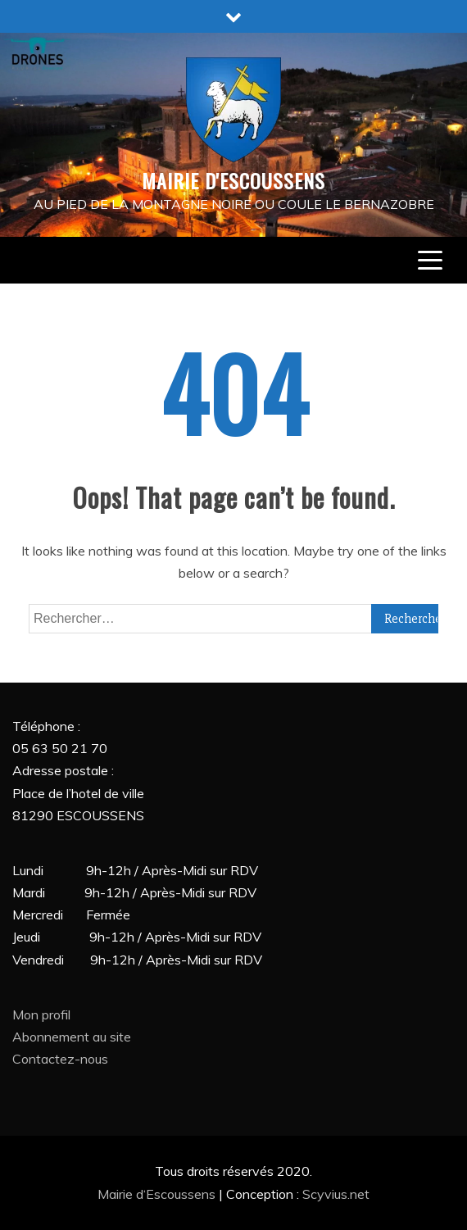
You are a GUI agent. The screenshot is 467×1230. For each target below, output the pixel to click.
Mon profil (41, 1014)
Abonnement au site (71, 1036)
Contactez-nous (60, 1059)
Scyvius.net (336, 1194)
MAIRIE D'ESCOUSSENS (233, 180)
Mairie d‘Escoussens (158, 1194)
